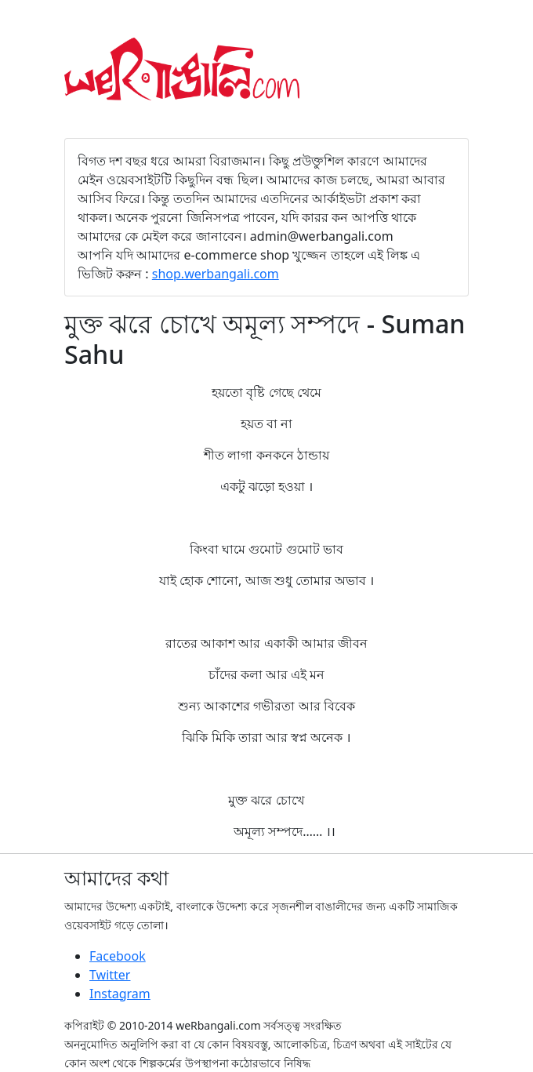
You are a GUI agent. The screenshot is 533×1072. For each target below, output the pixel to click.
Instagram (119, 993)
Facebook (117, 956)
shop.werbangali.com (215, 273)
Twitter (109, 974)
